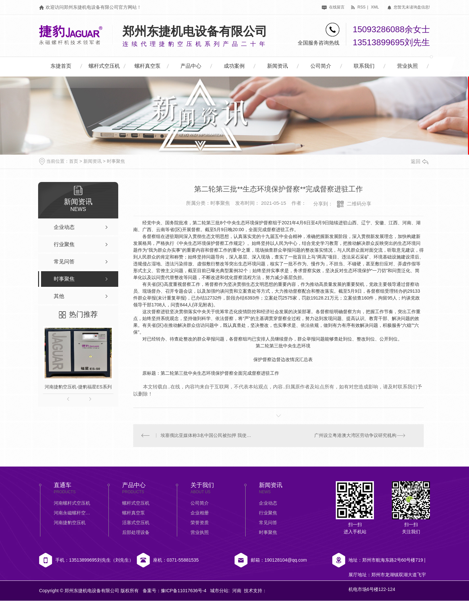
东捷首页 (60, 66)
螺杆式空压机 (104, 66)
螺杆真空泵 (148, 66)
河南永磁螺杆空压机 (73, 513)
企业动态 (268, 503)
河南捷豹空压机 (70, 522)
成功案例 (234, 66)
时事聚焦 (116, 161)
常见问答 (268, 522)
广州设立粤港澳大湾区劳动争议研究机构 (355, 435)
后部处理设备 (135, 532)
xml (375, 7)
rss (357, 7)
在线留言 (333, 7)
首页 (73, 161)
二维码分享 (359, 203)
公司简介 (320, 66)
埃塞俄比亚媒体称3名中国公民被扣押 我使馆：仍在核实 (206, 435)
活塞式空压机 (135, 522)
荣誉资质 (200, 522)
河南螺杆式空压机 (72, 503)
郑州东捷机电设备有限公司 (194, 31)
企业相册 (200, 513)
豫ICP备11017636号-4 (183, 591)
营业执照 (407, 66)
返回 (419, 161)
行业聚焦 (268, 513)
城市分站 (219, 591)
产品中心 (190, 66)
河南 (236, 591)
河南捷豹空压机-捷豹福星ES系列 (78, 386)
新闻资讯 (277, 66)
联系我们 (364, 66)
